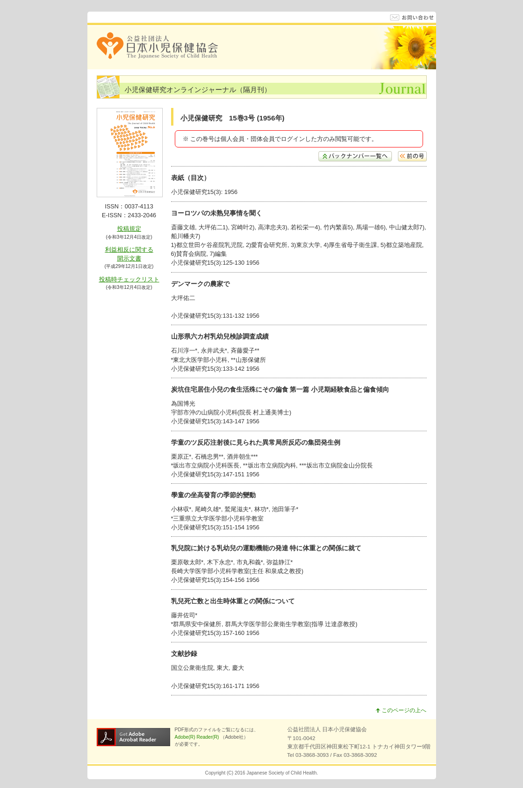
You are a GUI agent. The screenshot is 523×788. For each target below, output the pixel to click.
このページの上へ (401, 710)
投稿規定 (129, 228)
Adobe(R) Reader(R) (197, 737)
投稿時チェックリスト (129, 279)
